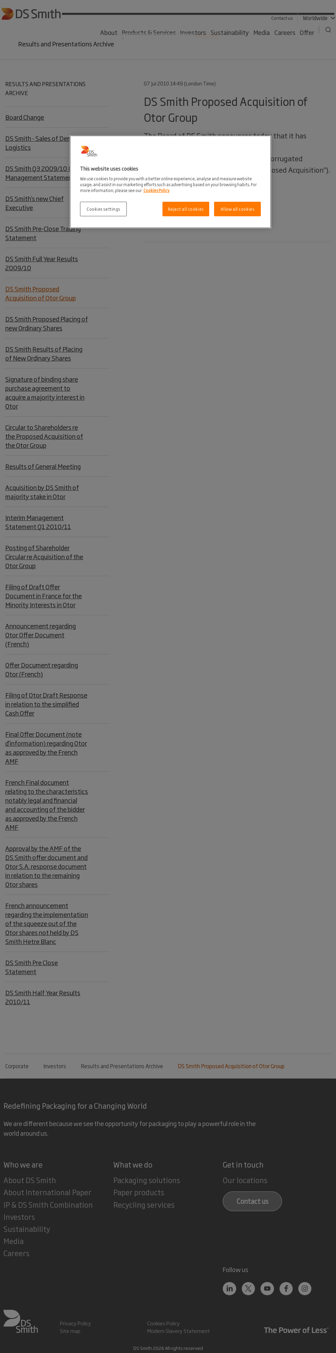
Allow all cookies (238, 209)
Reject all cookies (186, 209)
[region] (170, 181)
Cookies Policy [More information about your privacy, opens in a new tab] (156, 190)
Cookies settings (103, 209)
